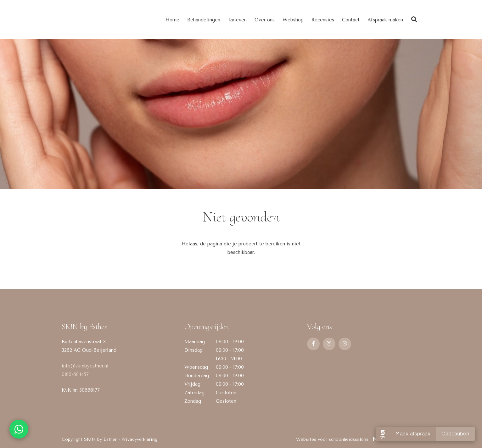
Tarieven (237, 20)
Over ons (265, 20)
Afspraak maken (385, 20)
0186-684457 (75, 374)
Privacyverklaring (139, 439)
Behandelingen (203, 20)
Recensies (322, 20)
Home (172, 20)
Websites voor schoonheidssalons (358, 439)
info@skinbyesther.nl (85, 366)
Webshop (293, 20)
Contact (351, 20)
